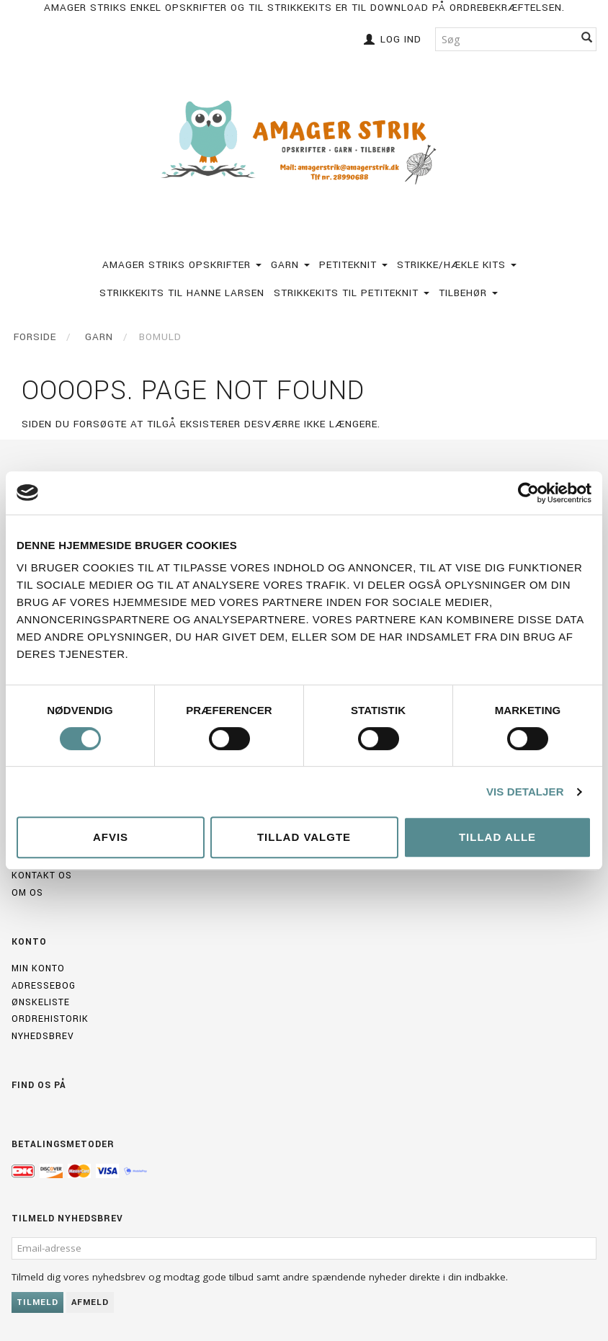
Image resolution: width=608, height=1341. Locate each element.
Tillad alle (497, 837)
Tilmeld (37, 1302)
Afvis (110, 837)
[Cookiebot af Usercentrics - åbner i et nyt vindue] (528, 493)
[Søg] (587, 39)
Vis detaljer (525, 791)
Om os (27, 892)
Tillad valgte (304, 837)
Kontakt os (42, 875)
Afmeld (90, 1302)
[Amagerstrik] (304, 142)
